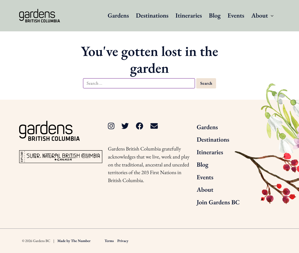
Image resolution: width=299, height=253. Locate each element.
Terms (109, 240)
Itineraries (188, 15)
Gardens (118, 15)
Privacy (122, 240)
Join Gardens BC (218, 202)
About (259, 15)
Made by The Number (74, 240)
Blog (215, 15)
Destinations (152, 15)
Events (236, 15)
